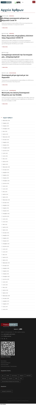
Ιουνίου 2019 (5, 309)
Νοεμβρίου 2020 (6, 271)
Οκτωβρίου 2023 (6, 177)
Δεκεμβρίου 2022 (6, 205)
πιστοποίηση (14, 375)
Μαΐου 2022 (5, 224)
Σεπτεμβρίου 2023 (6, 180)
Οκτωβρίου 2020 (6, 273)
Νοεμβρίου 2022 (6, 208)
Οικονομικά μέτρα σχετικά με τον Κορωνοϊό (16, 76)
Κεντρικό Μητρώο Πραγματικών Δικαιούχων (10, 381)
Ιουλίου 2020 (5, 282)
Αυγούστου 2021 (6, 246)
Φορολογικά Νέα (12, 72)
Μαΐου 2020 (5, 287)
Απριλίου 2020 (5, 290)
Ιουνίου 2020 (5, 284)
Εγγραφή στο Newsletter (6, 391)
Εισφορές (10, 378)
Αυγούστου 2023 (6, 183)
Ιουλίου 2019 (5, 306)
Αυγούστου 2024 (6, 150)
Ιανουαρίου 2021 (6, 265)
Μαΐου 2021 (5, 254)
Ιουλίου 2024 (5, 153)
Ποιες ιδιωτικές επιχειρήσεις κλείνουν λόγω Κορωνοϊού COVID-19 (17, 36)
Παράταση (4, 378)
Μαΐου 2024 (5, 158)
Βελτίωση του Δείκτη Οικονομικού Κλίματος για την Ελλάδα (16, 93)
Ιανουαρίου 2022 (6, 232)
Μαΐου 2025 (5, 131)
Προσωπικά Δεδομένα (5, 362)
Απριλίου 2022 (5, 227)
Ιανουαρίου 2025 (6, 139)
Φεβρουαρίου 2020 (6, 295)
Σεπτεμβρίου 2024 (6, 147)
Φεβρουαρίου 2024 (6, 166)
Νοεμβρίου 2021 (6, 238)
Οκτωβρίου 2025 (6, 125)
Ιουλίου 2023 (5, 186)
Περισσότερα (5, 27)
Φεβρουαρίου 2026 (6, 120)
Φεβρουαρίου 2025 (6, 136)
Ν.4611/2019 (28, 375)
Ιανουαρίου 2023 (6, 202)
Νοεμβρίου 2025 (6, 123)
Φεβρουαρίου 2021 (6, 262)
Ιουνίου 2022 (5, 221)
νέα (3, 375)
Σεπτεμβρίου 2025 (6, 128)
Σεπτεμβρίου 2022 (6, 213)
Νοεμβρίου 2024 (6, 142)
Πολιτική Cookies (4, 364)
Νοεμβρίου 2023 (6, 175)
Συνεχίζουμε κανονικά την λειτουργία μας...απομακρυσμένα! (18, 55)
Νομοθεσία (11, 15)
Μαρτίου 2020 (5, 292)
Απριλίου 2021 (5, 257)
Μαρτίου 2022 (5, 229)
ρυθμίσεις (22, 375)
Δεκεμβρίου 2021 (6, 235)
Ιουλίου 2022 (5, 219)
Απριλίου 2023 (5, 194)
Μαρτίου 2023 (5, 197)
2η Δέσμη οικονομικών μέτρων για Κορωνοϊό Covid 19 (16, 19)
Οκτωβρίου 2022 (6, 210)
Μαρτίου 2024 (5, 164)
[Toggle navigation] (33, 2)
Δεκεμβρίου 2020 (6, 268)
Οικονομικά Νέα (12, 90)
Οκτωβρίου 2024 (6, 145)
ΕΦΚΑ (16, 378)
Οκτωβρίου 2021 (6, 240)
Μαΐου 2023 (5, 191)
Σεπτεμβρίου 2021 (6, 243)
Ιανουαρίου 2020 (6, 298)
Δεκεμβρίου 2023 (6, 172)
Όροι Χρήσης (3, 361)
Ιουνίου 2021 (5, 251)
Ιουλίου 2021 (5, 249)
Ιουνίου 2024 (5, 156)
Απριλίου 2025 (5, 134)
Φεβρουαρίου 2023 (6, 199)
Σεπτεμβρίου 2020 (6, 276)
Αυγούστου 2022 (6, 216)
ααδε (21, 378)
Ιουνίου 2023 (5, 188)
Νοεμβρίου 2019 (6, 303)
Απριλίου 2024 (5, 161)
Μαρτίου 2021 (5, 260)
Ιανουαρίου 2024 (6, 169)
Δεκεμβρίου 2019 (6, 301)
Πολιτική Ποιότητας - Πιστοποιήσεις (9, 366)
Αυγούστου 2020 (6, 279)
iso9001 (7, 375)
